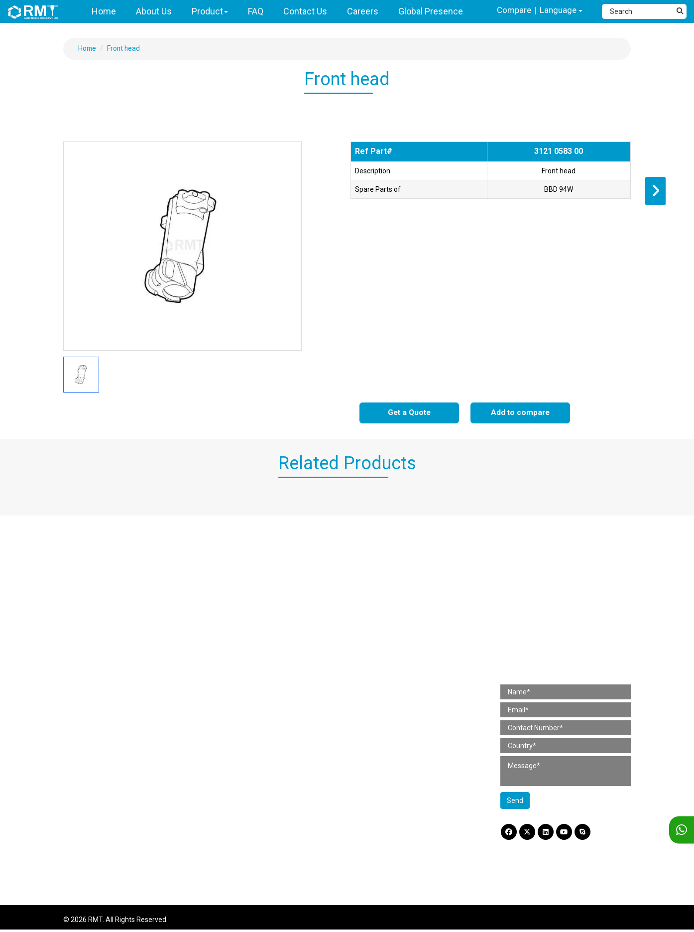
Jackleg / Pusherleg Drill (108, 722)
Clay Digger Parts (243, 611)
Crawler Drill (89, 845)
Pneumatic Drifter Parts (254, 722)
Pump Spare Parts (245, 759)
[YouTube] (567, 833)
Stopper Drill (90, 735)
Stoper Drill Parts (243, 710)
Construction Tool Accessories (409, 540)
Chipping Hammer (99, 586)
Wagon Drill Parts (243, 747)
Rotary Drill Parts (243, 623)
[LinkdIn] (548, 833)
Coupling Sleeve (387, 649)
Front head (125, 48)
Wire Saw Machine (99, 820)
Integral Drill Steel (389, 661)
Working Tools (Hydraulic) (401, 598)
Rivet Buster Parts (245, 574)
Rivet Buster (90, 574)
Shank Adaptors (387, 637)
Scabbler (85, 660)
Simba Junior (92, 759)
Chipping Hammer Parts (254, 586)
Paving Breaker (94, 561)
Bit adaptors (381, 710)
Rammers (86, 672)
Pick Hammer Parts (247, 635)
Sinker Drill (87, 710)
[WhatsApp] (681, 830)
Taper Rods (380, 673)
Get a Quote (409, 413)
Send (515, 802)
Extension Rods (386, 685)
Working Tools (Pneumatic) (404, 586)
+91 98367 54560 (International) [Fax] (565, 620)
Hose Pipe (377, 574)
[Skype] (586, 833)
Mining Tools (86, 689)
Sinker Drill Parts (242, 685)
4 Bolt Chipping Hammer (109, 598)
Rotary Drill (88, 623)
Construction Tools (97, 540)
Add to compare (520, 413)
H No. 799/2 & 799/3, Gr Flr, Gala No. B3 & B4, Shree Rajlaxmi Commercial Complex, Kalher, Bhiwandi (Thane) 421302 (572, 576)
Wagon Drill (88, 784)
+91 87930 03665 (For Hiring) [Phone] (560, 635)
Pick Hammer (92, 635)
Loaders (83, 808)
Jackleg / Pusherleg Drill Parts (263, 698)
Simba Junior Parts (247, 735)
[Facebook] (509, 833)
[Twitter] (528, 833)
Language (560, 10)
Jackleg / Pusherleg (102, 796)
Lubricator (378, 561)
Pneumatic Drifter (99, 747)
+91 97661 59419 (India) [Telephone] (553, 606)
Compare (511, 10)
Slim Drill (84, 833)
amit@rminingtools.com (553, 650)
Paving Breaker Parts (250, 561)
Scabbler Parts (240, 647)
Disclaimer (516, 852)
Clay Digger (88, 611)
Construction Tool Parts (251, 540)
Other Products (386, 722)
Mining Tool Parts (240, 665)
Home (87, 48)
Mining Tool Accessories (398, 616)
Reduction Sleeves (391, 698)
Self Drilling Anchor (392, 735)
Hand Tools (88, 647)
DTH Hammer (92, 772)
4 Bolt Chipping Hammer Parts (264, 598)
